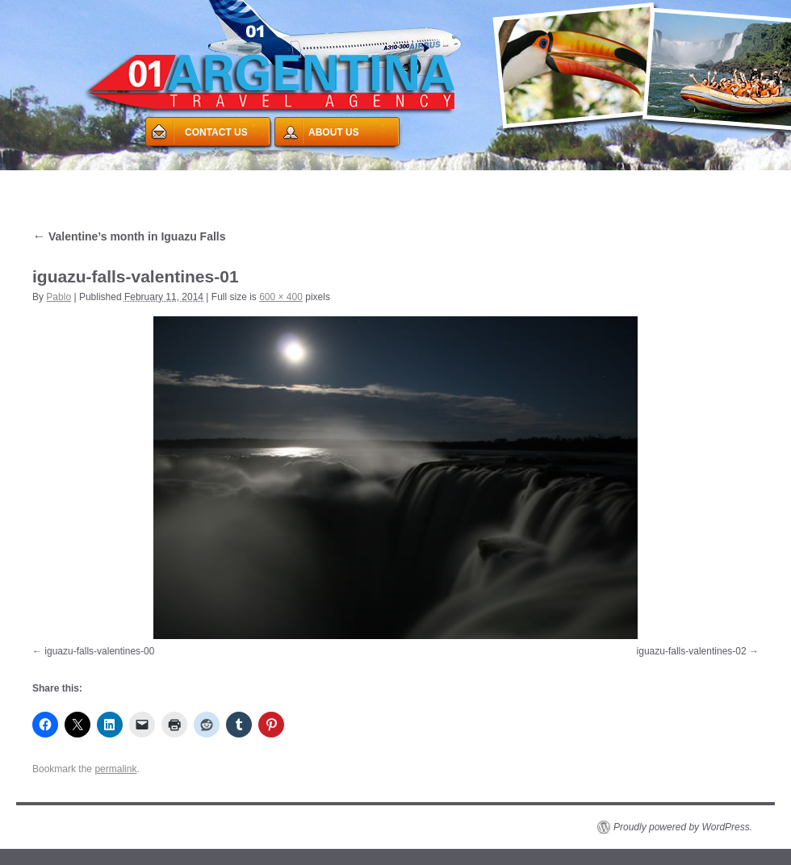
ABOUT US (333, 132)
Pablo (58, 297)
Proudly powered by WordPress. (682, 827)
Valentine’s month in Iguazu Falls (129, 236)
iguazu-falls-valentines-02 (692, 651)
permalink (115, 769)
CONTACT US (216, 132)
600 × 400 (281, 297)
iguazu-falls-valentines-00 (99, 651)
